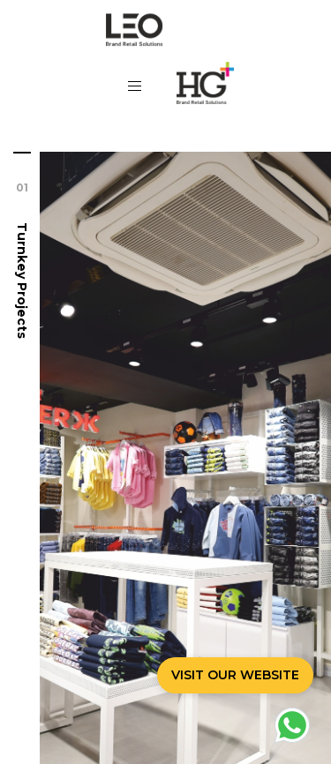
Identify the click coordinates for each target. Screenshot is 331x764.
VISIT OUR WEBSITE (235, 675)
